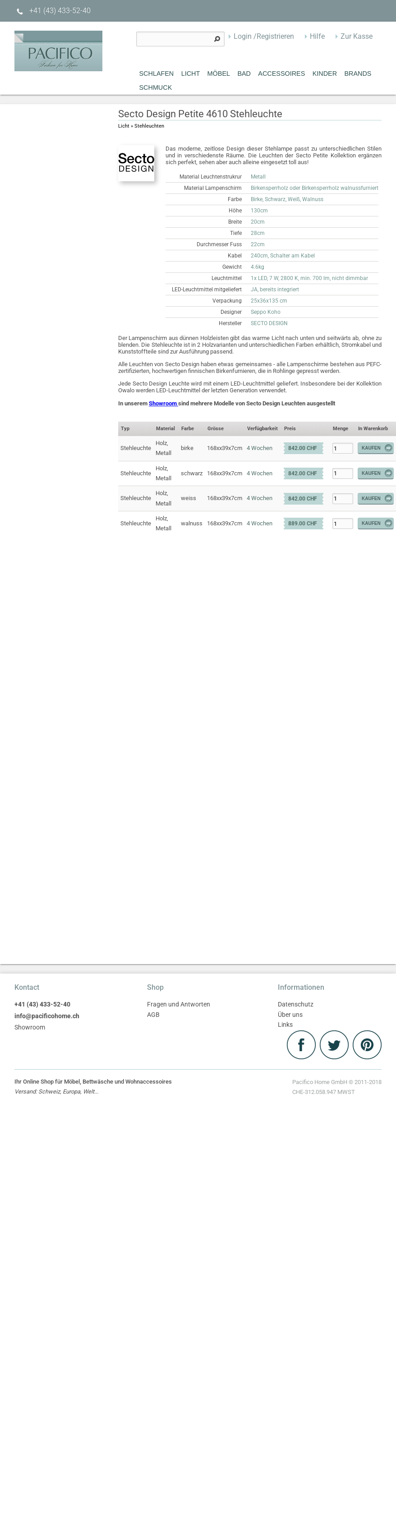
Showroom (163, 403)
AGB (153, 1015)
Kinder (325, 73)
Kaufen (377, 448)
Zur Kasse (357, 36)
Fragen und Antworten (178, 1004)
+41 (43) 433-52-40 (52, 10)
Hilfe (317, 36)
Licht (190, 73)
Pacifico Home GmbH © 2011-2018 (337, 1088)
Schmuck (155, 87)
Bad (244, 73)
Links (285, 1025)
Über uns (290, 1015)
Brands (357, 73)
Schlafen (156, 73)
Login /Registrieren (264, 36)
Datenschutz (295, 1004)
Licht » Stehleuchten (141, 126)
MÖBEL (218, 73)
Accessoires (281, 73)
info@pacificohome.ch (46, 1016)
